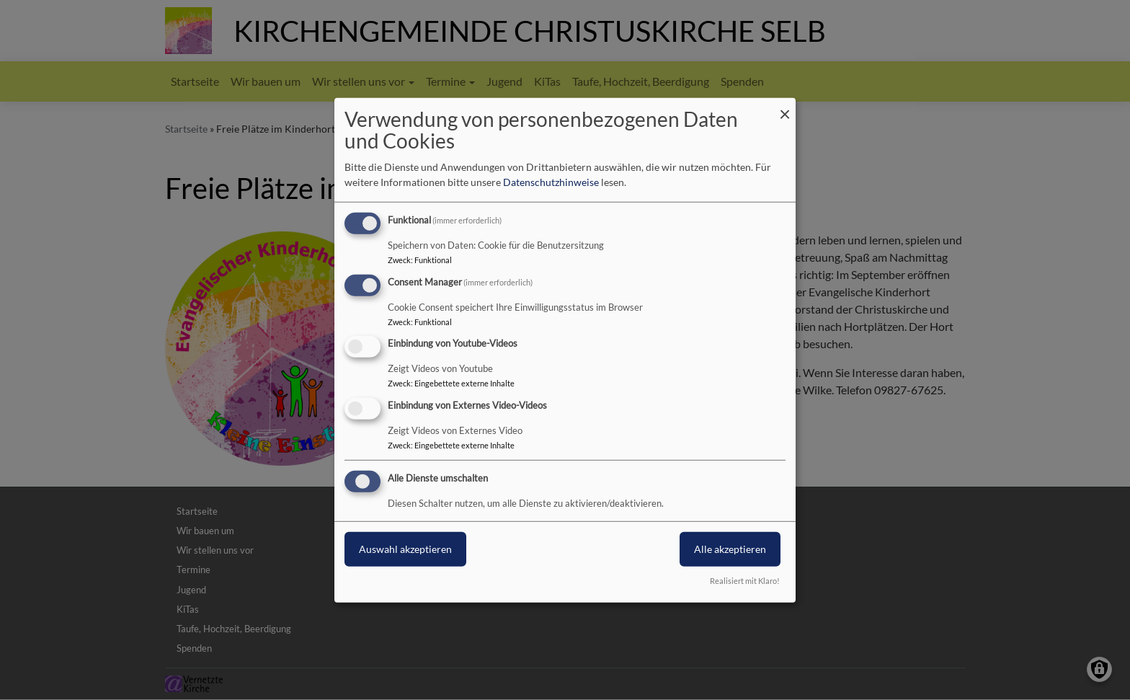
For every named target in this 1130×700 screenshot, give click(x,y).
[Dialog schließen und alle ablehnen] (785, 106)
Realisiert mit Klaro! (745, 580)
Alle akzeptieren (730, 549)
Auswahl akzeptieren (405, 549)
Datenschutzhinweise (551, 182)
